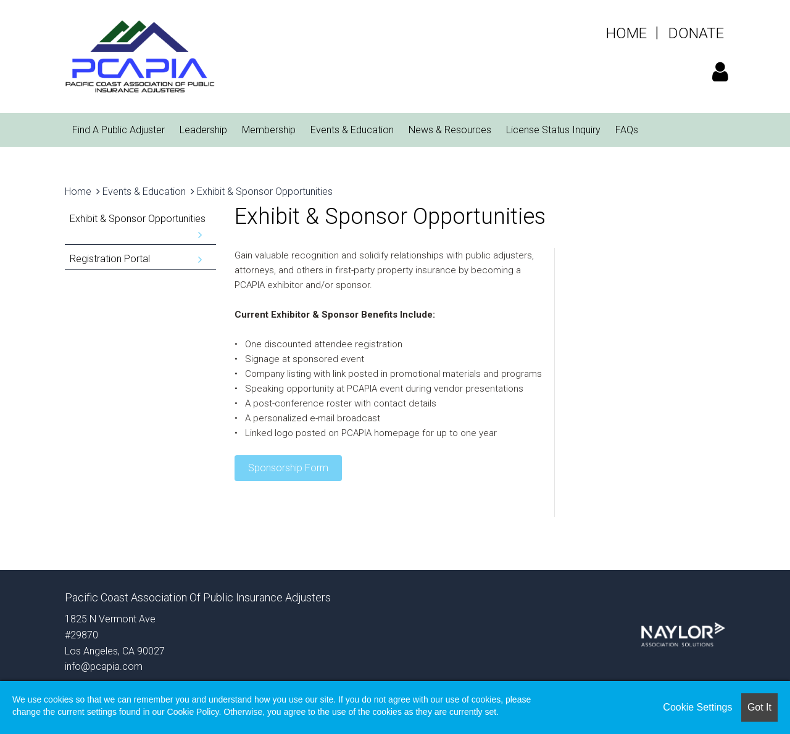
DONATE (696, 33)
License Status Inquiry (553, 130)
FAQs (626, 130)
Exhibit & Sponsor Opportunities (265, 191)
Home (78, 191)
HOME (626, 33)
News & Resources (450, 130)
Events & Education (352, 130)
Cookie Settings (697, 707)
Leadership (203, 130)
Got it (759, 707)
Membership (269, 130)
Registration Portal (110, 259)
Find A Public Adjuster (118, 130)
